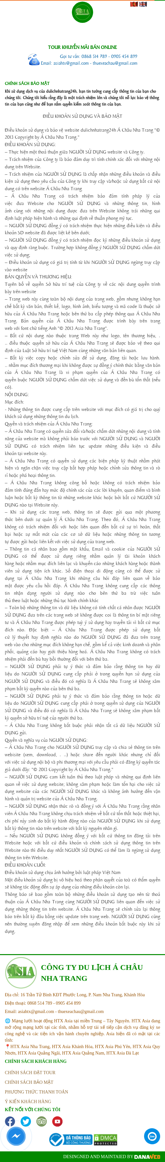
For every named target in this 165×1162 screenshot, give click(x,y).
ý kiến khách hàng (28, 1101)
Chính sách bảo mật (29, 1082)
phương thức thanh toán (36, 1092)
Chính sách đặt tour (30, 1072)
